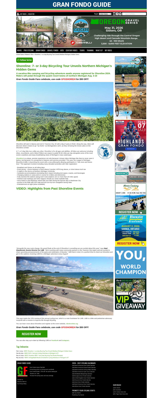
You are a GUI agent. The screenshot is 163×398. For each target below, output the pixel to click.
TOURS (82, 50)
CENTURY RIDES (71, 50)
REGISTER (31, 14)
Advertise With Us (22, 382)
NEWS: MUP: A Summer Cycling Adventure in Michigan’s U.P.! (41, 353)
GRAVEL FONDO (52, 50)
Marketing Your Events (78, 395)
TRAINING (90, 50)
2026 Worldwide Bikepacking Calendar (82, 374)
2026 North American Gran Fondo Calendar (83, 365)
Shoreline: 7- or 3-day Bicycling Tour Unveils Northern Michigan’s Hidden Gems (57, 54)
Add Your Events (76, 393)
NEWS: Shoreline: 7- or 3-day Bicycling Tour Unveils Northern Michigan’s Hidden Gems (48, 351)
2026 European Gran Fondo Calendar (81, 376)
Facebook (54, 340)
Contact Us (20, 380)
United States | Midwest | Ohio (24, 54)
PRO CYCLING (29, 50)
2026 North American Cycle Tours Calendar (83, 372)
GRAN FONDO (40, 50)
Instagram (65, 340)
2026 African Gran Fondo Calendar (81, 386)
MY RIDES (23, 14)
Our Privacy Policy (21, 384)
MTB (62, 50)
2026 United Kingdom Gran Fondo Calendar (83, 378)
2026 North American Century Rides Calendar (84, 370)
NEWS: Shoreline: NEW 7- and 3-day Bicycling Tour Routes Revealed (44, 355)
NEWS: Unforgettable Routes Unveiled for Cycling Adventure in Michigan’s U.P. (47, 358)
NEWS (19, 50)
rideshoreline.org (72, 324)
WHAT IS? (99, 50)
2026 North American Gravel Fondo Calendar (84, 368)
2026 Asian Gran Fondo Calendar (80, 382)
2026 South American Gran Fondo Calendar (83, 384)
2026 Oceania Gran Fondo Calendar (81, 380)
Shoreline (19, 158)
